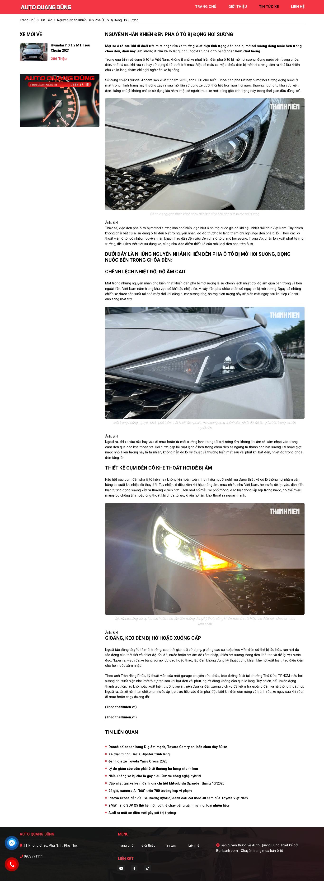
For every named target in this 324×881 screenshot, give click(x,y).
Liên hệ (193, 845)
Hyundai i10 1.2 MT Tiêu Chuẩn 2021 (70, 47)
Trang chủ (125, 845)
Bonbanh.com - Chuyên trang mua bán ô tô (249, 851)
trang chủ (205, 7)
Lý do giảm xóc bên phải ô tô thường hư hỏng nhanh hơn (153, 769)
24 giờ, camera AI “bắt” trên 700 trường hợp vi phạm (150, 791)
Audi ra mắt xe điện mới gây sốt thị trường (142, 813)
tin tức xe (269, 7)
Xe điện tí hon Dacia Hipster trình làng (139, 754)
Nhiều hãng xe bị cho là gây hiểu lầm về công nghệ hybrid (154, 776)
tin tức (46, 20)
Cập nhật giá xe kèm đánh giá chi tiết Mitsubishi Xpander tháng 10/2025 (166, 783)
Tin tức (170, 845)
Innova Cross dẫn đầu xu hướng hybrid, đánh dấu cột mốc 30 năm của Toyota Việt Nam (178, 798)
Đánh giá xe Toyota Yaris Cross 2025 (137, 761)
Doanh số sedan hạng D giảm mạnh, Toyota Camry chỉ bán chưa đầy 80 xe (167, 747)
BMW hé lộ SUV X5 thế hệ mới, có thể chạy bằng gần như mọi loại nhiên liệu (168, 805)
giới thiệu (237, 7)
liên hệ (298, 7)
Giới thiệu (148, 845)
